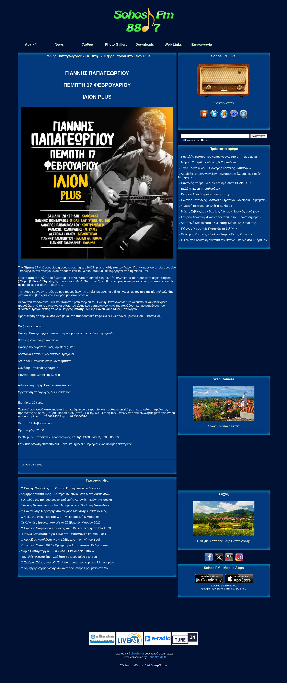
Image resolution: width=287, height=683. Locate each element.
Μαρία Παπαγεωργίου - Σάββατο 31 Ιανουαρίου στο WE (58, 551)
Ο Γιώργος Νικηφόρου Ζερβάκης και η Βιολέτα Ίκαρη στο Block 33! (66, 528)
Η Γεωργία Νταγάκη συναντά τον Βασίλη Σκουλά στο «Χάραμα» (224, 240)
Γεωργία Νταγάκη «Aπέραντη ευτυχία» (207, 194)
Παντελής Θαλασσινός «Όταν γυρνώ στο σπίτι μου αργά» (220, 156)
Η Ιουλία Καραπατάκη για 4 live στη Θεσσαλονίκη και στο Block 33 (65, 534)
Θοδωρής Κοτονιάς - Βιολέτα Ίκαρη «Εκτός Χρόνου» (216, 234)
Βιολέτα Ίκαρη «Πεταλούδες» (200, 188)
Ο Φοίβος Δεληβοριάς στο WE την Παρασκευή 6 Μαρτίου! (60, 516)
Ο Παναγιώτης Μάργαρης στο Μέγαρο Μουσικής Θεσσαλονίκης (63, 511)
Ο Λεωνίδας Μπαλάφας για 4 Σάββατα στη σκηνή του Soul (60, 539)
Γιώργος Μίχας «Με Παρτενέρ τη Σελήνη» (209, 228)
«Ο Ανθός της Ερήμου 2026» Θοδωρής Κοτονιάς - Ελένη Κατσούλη (66, 499)
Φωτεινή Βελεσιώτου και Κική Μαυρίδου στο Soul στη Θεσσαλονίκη (66, 505)
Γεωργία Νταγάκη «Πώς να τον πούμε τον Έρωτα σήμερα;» (221, 217)
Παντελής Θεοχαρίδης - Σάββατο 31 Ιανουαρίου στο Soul (59, 556)
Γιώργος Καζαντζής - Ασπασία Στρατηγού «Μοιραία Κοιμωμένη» (224, 200)
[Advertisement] (223, 312)
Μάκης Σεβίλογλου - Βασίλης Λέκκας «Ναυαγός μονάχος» (220, 211)
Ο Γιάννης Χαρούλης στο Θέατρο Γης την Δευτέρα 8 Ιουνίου (61, 488)
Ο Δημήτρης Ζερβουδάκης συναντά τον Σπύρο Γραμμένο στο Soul (65, 568)
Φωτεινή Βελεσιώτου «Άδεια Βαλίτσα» (206, 205)
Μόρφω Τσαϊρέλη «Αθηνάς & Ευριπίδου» (208, 162)
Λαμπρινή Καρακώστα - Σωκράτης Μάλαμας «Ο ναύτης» (219, 222)
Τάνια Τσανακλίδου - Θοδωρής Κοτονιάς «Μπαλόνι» (216, 168)
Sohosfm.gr (136, 653)
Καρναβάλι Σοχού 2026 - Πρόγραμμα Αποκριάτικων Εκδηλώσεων (65, 545)
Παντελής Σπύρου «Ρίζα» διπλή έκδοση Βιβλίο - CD (216, 183)
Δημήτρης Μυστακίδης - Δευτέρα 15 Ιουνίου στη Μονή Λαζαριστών (65, 494)
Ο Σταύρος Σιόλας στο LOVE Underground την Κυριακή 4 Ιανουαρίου (67, 562)
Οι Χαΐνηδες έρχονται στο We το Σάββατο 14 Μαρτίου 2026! (61, 522)
